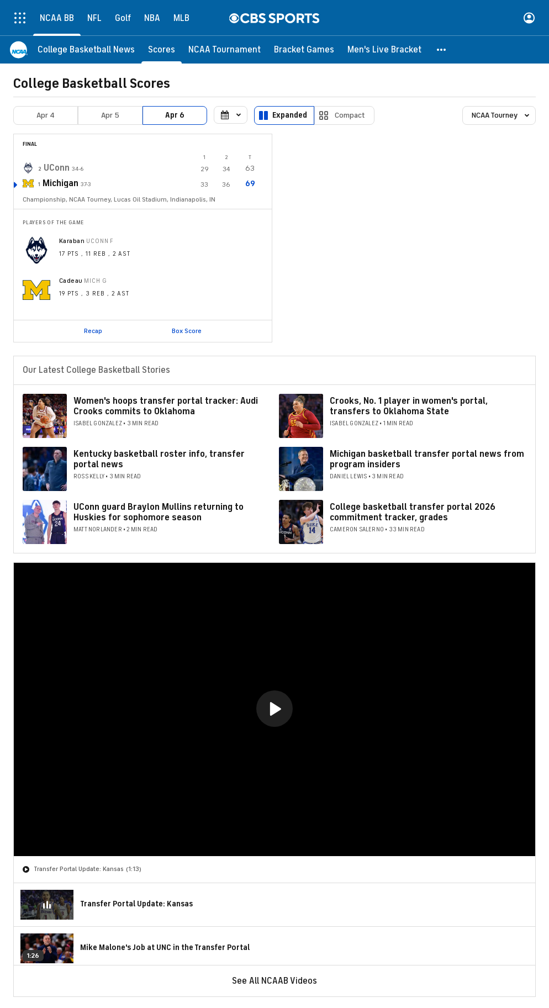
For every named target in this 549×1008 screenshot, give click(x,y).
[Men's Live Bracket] (384, 50)
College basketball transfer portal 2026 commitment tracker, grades (412, 512)
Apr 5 (110, 115)
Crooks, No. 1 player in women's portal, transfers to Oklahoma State (409, 406)
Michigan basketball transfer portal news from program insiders (427, 459)
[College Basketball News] (86, 50)
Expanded (289, 115)
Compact (350, 115)
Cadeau (71, 280)
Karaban (72, 241)
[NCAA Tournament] (224, 50)
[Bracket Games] (304, 50)
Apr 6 (174, 115)
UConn (57, 167)
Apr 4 (45, 115)
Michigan (60, 183)
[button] (442, 50)
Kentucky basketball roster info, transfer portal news (159, 459)
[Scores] (161, 50)
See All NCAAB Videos (274, 980)
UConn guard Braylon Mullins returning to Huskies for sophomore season (158, 512)
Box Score (187, 331)
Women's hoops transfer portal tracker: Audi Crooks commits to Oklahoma (165, 406)
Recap (93, 331)
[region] (274, 709)
